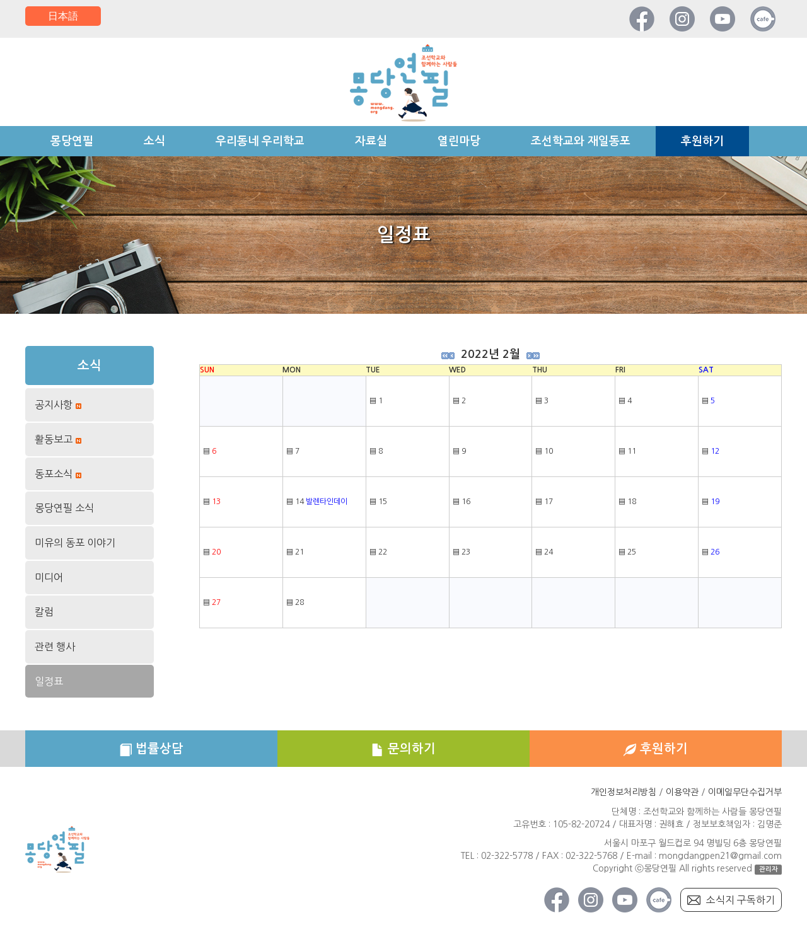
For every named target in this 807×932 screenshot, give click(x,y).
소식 (154, 141)
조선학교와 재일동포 (580, 141)
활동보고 (53, 440)
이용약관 (682, 793)
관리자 (768, 869)
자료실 (371, 141)
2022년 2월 (490, 354)
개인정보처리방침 (623, 793)
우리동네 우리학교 (260, 141)
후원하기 (702, 141)
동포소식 (53, 475)
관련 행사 (55, 646)
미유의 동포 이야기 (75, 543)
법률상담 (151, 749)
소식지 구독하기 (740, 900)
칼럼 (44, 612)
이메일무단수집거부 (745, 793)
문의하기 (403, 749)
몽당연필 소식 (64, 508)
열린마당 (459, 141)
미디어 (49, 577)
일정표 (49, 681)
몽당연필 (71, 141)
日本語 (63, 16)
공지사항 (53, 405)
